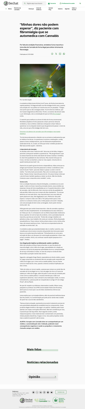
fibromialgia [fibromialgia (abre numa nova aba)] (56, 114)
